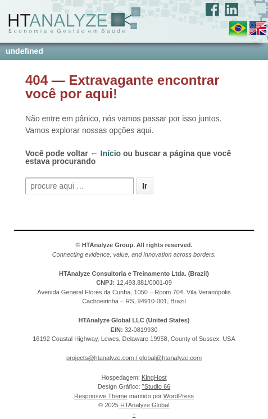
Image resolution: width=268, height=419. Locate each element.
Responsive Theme (101, 396)
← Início (105, 153)
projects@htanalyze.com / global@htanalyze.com (134, 357)
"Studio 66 (156, 386)
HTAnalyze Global (144, 405)
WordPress (178, 396)
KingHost (154, 377)
